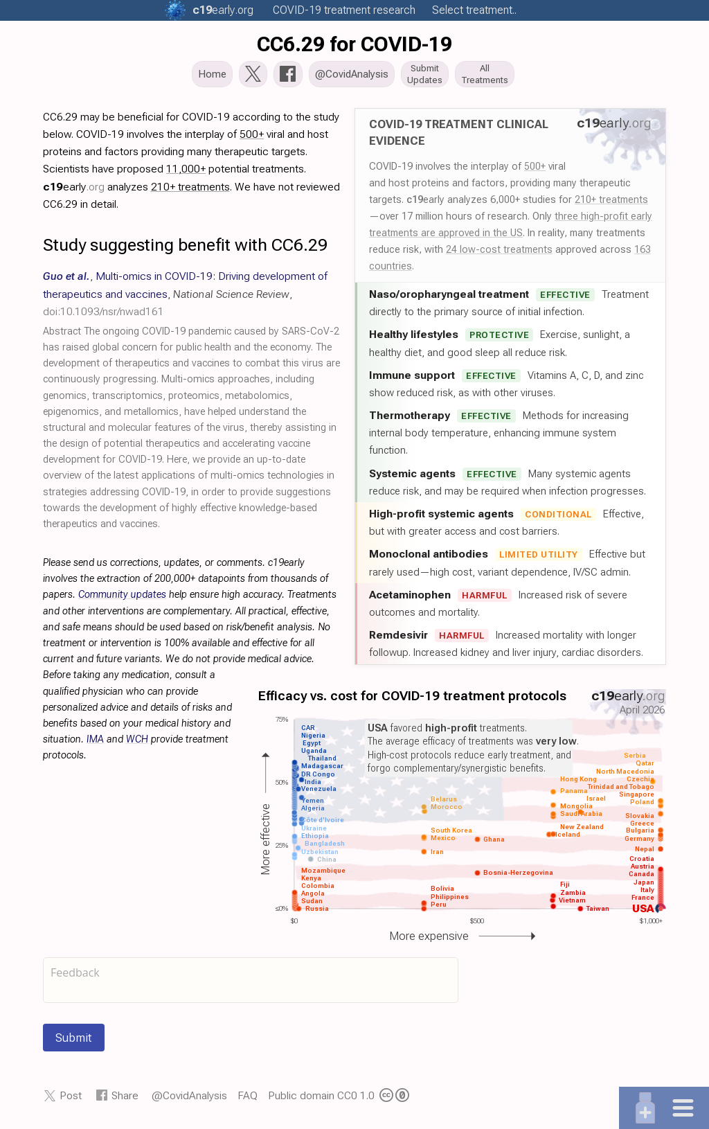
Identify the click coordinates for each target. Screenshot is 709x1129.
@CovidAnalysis (189, 1099)
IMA (95, 743)
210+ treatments (611, 203)
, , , (185, 297)
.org (222, 10)
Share (124, 1099)
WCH (137, 743)
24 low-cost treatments (499, 253)
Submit (73, 1042)
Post (71, 1099)
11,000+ (186, 172)
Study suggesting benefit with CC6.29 (185, 249)
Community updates (122, 599)
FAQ (247, 1099)
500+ (535, 170)
